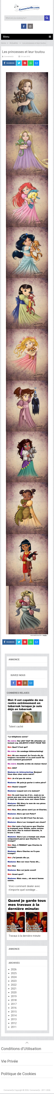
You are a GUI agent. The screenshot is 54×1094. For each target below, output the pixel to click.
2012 (14, 1023)
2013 (14, 1019)
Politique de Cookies (18, 1073)
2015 (14, 1011)
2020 (14, 992)
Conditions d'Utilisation (21, 1048)
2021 (14, 988)
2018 (14, 1000)
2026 (14, 969)
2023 (14, 980)
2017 (14, 1003)
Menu (6, 36)
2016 (14, 1007)
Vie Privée (9, 1061)
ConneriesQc (9, 56)
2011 (14, 1027)
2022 (14, 984)
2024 (14, 977)
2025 (14, 973)
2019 (14, 996)
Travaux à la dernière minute (24, 935)
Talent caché (16, 726)
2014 (14, 1015)
